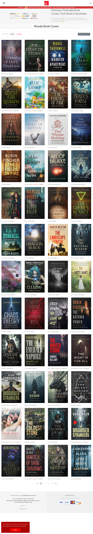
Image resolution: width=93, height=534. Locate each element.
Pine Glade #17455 (52, 74)
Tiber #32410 (74, 74)
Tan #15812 (50, 221)
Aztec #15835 (51, 442)
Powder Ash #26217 (75, 110)
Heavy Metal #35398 (52, 184)
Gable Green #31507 (75, 258)
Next (56, 483)
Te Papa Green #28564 (76, 184)
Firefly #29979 (4, 331)
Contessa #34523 (28, 479)
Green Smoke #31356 (76, 294)
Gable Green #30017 (6, 258)
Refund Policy (30, 498)
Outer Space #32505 (52, 405)
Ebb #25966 (50, 147)
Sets (31, 502)
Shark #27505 (27, 258)
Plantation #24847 (28, 184)
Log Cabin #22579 (28, 368)
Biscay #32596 (74, 147)
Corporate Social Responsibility (20, 500)
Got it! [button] (15, 530)
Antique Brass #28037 (76, 331)
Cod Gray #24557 (52, 294)
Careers (38, 500)
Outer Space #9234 (28, 294)
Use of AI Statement (19, 502)
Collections (26, 502)
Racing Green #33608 (6, 221)
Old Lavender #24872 (6, 294)
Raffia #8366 (74, 442)
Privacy (25, 498)
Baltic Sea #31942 (52, 331)
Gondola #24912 (74, 368)
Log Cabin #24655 (28, 74)
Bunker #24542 (27, 221)
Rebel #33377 (27, 331)
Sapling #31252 (27, 442)
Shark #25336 (74, 405)
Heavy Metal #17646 (52, 479)
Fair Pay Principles (31, 500)
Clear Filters (19, 34)
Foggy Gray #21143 (5, 368)
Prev (37, 483)
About (10, 500)
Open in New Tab (84, 34)
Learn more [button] (23, 526)
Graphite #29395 (75, 221)
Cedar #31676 (51, 110)
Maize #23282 (51, 258)
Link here (63, 21)
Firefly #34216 (74, 479)
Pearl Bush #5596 (5, 442)
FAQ (7, 500)
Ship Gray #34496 (5, 74)
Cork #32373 (4, 147)
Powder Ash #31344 (28, 405)
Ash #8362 (3, 405)
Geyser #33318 (27, 147)
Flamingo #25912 (52, 368)
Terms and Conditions (18, 498)
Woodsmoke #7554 (5, 479)
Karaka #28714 (4, 110)
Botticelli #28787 (28, 110)
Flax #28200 (4, 184)
